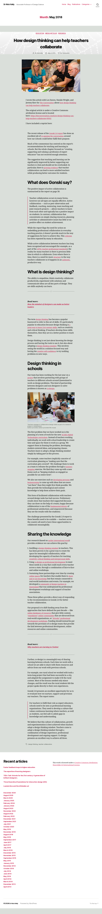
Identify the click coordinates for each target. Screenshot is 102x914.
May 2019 (7, 835)
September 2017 (9, 845)
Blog (69, 4)
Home (64, 4)
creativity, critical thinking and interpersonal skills (51, 562)
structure (57, 260)
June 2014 (7, 879)
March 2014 (7, 887)
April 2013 (7, 892)
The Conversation (47, 103)
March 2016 (7, 856)
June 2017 (7, 848)
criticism (68, 239)
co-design (51, 391)
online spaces (35, 579)
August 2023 (8, 814)
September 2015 (9, 864)
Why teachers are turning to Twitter (44, 653)
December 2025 (9, 798)
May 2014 (7, 882)
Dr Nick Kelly (9, 4)
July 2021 (7, 830)
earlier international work (59, 543)
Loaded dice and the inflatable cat (16, 792)
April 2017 (7, 851)
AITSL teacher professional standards (53, 252)
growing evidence (51, 171)
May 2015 (7, 866)
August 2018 (8, 840)
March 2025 (8, 804)
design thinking (42, 322)
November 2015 (9, 861)
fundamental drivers (59, 509)
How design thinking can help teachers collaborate (51, 43)
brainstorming (37, 485)
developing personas (62, 483)
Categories (86, 4)
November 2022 (9, 817)
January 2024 (8, 811)
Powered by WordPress (29, 909)
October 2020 (8, 832)
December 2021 (9, 824)
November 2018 (9, 838)
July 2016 (7, 853)
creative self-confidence (47, 354)
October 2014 (8, 874)
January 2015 (8, 869)
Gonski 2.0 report (56, 134)
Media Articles (51, 33)
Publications (76, 4)
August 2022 (8, 819)
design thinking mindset (47, 349)
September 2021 (9, 827)
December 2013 (9, 890)
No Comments (65, 53)
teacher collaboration (45, 750)
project (31, 381)
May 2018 (7, 843)
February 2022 (9, 822)
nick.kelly (40, 53)
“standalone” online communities (42, 619)
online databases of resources (40, 616)
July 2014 (7, 877)
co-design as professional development (51, 565)
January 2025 (8, 806)
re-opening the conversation (56, 136)
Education (39, 33)
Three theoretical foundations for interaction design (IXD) (25, 788)
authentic (66, 263)
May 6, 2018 (51, 53)
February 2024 (9, 809)
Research (63, 33)
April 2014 (7, 885)
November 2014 (9, 871)
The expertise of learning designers (16, 777)
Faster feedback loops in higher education (19, 773)
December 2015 (9, 858)
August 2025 (8, 801)
